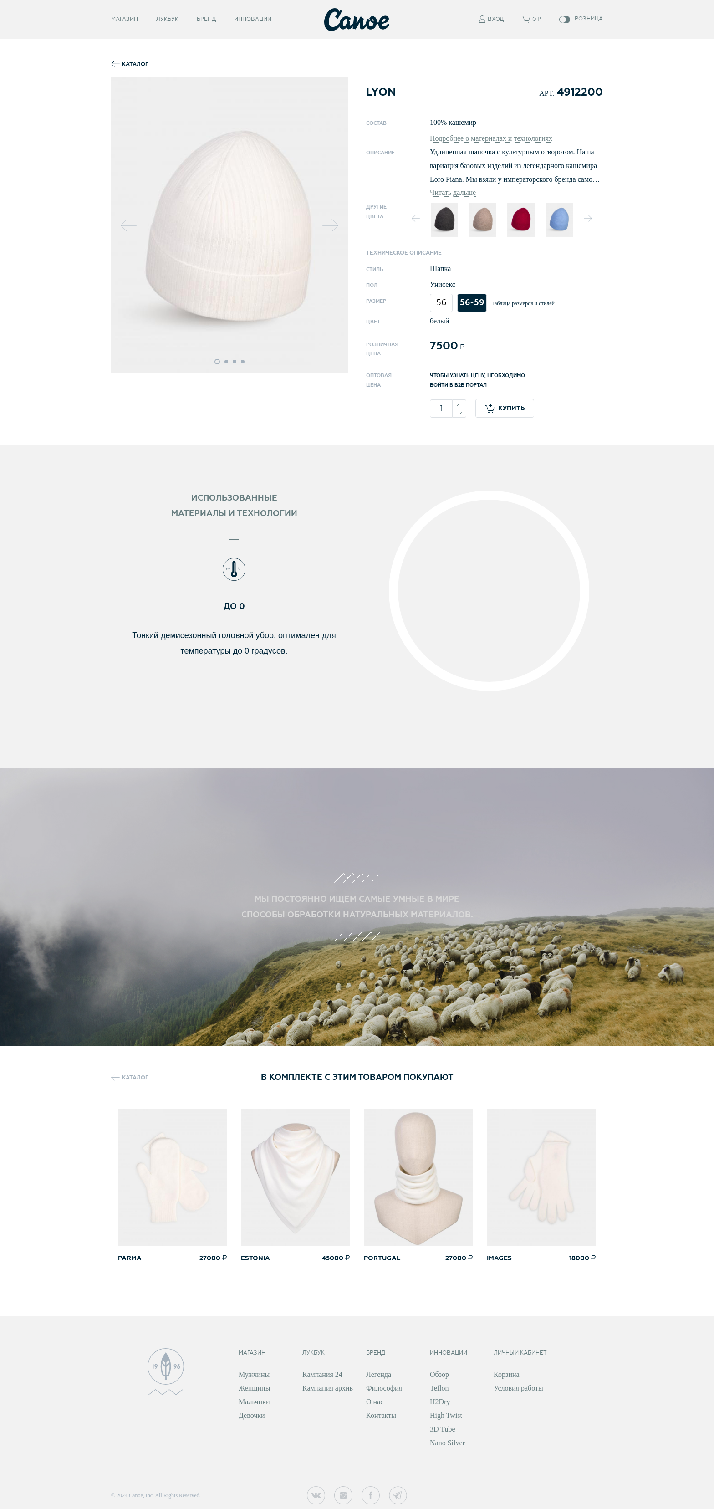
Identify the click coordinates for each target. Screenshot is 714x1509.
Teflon (439, 1388)
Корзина (507, 1374)
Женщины (254, 1388)
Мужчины (254, 1374)
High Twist (446, 1415)
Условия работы (518, 1388)
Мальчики (254, 1402)
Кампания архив (327, 1388)
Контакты (381, 1415)
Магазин (124, 23)
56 (441, 302)
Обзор (439, 1374)
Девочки (252, 1415)
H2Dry (440, 1402)
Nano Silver (447, 1443)
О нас (374, 1402)
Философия (384, 1388)
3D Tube (442, 1429)
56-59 (472, 302)
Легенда (378, 1374)
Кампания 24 (322, 1374)
